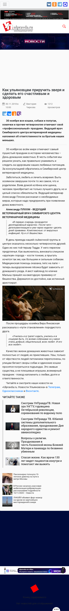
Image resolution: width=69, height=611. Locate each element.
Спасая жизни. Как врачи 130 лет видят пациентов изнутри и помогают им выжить (41, 461)
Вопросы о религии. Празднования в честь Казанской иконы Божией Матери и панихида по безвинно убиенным (42, 445)
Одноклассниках (12, 390)
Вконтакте (32, 390)
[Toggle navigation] (4, 4)
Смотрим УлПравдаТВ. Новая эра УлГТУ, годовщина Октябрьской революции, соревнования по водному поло (41, 408)
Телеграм (54, 387)
